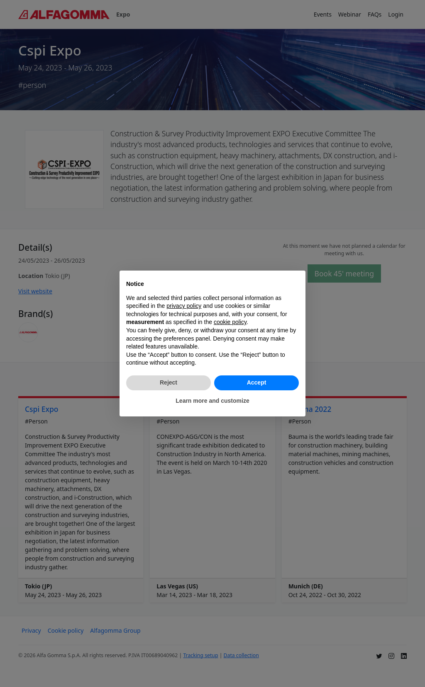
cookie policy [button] (230, 322)
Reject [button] (168, 382)
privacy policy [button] (183, 305)
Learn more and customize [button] (212, 400)
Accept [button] (256, 382)
